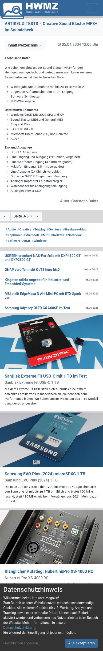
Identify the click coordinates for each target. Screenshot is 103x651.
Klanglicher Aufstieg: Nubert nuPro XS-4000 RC (49, 571)
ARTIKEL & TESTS (21, 23)
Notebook (74, 235)
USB (26, 241)
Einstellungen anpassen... (22, 643)
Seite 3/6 (22, 216)
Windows (39, 241)
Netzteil (57, 235)
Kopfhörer (14, 235)
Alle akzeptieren (81, 643)
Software (13, 241)
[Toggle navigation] (92, 8)
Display (39, 229)
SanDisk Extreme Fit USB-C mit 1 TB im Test (46, 376)
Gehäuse (54, 229)
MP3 (45, 235)
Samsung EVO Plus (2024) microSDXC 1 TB (45, 474)
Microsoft (31, 235)
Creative (24, 229)
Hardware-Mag (74, 229)
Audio (11, 229)
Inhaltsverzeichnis (23, 45)
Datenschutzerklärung (19, 628)
